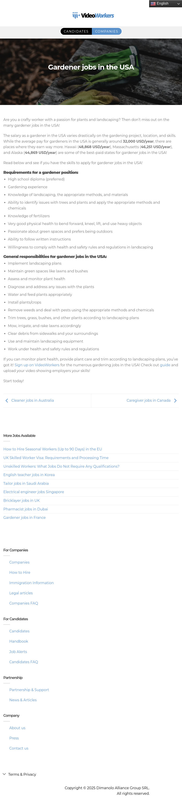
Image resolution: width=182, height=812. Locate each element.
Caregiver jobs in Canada (153, 400)
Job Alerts (18, 652)
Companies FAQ (23, 603)
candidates (76, 31)
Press (14, 738)
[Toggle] (4, 773)
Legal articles (21, 593)
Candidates (19, 631)
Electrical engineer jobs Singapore (33, 492)
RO (6, 16)
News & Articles (23, 700)
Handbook (18, 641)
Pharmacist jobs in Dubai (25, 509)
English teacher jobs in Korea (29, 475)
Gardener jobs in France (24, 517)
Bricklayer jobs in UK (21, 500)
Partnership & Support (29, 690)
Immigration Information (31, 583)
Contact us (18, 748)
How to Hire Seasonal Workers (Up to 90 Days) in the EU (52, 449)
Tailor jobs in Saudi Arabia (26, 483)
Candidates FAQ (23, 662)
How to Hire (19, 572)
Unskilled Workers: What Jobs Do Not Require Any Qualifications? (61, 466)
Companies (19, 562)
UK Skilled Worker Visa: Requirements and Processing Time (56, 458)
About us (17, 728)
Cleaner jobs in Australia (28, 400)
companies (106, 31)
